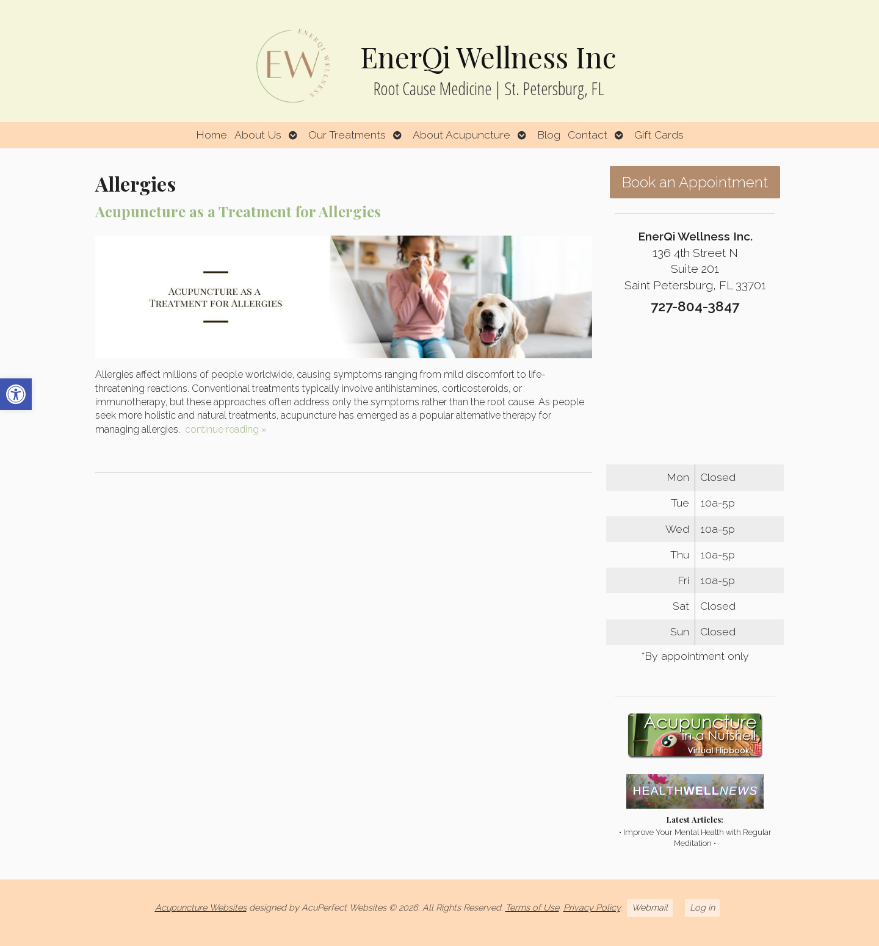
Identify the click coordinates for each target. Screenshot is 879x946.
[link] (16, 394)
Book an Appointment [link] (695, 182)
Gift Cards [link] (659, 134)
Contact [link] (587, 134)
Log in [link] (702, 907)
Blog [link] (548, 134)
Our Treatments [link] (347, 134)
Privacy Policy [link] (591, 907)
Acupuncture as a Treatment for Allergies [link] (238, 211)
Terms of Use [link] (532, 907)
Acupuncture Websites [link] (201, 907)
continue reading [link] (226, 429)
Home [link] (211, 134)
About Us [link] (257, 134)
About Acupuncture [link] (461, 134)
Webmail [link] (650, 907)
